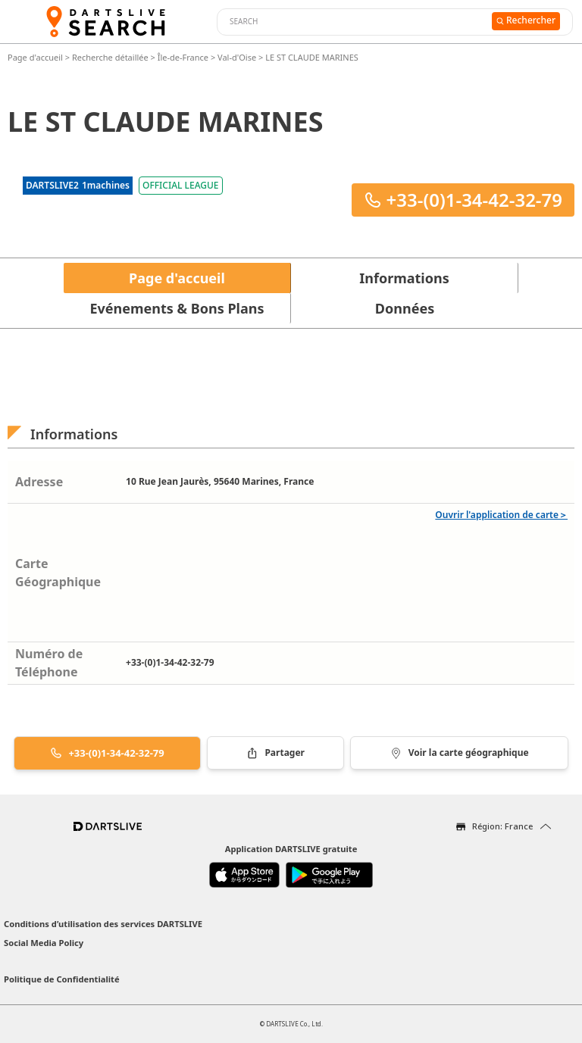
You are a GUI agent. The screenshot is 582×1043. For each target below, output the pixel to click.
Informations (404, 278)
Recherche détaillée (111, 57)
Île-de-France (183, 57)
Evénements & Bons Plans (177, 308)
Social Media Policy (43, 942)
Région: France (502, 826)
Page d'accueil (36, 57)
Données (404, 308)
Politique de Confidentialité (62, 979)
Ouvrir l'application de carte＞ (501, 514)
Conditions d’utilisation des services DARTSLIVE (103, 923)
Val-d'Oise (236, 57)
